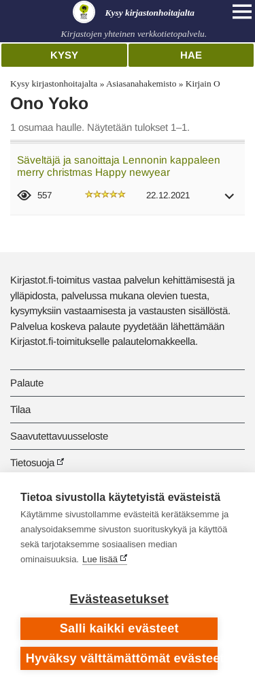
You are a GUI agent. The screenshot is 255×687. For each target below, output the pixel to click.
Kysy (64, 55)
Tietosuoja (32, 462)
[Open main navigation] (242, 11)
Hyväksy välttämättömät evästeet (122, 658)
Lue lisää (100, 559)
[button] (230, 201)
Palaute (27, 382)
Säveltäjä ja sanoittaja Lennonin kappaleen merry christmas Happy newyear (118, 166)
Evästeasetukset (119, 599)
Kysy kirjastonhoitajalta (53, 83)
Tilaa (20, 409)
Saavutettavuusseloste (59, 436)
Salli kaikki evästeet (119, 628)
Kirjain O (203, 83)
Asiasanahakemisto (141, 83)
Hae (191, 55)
